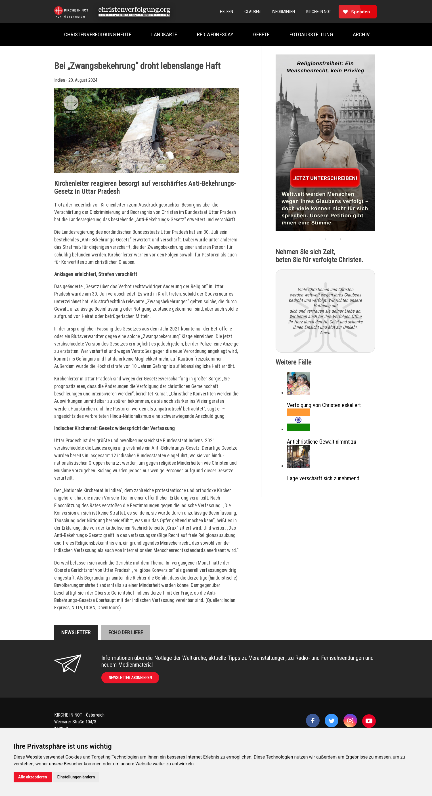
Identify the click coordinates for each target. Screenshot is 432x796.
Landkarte (164, 34)
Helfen (226, 11)
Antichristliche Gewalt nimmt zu (321, 441)
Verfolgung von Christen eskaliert (324, 405)
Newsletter (76, 632)
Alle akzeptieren (32, 777)
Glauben (252, 11)
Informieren (283, 11)
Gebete (261, 34)
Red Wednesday (215, 34)
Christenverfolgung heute (97, 34)
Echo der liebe (125, 632)
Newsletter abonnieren (130, 677)
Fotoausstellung (311, 34)
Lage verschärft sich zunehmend (323, 478)
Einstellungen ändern (76, 777)
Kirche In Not (318, 11)
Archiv (361, 34)
